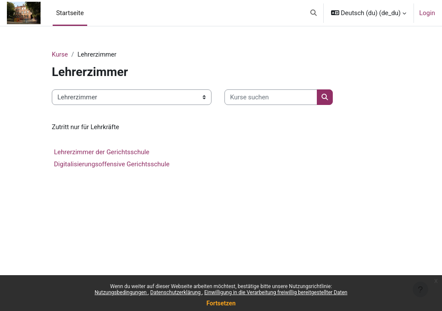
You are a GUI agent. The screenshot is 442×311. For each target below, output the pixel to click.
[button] (314, 13)
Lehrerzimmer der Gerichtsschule (101, 152)
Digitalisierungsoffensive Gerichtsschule (112, 164)
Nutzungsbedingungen (121, 292)
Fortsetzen (221, 303)
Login (427, 13)
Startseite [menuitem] (70, 13)
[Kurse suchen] (270, 97)
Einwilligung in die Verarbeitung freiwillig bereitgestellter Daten (275, 292)
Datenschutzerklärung (176, 292)
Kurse (60, 55)
